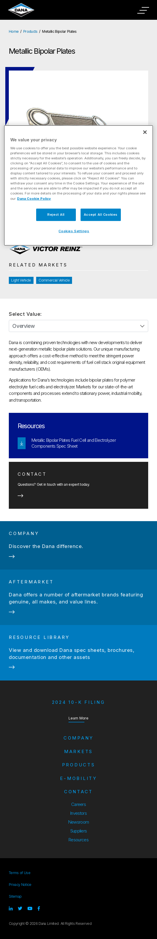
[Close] (144, 132)
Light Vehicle (21, 280)
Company (78, 738)
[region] (78, 185)
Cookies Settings (74, 231)
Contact (78, 791)
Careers (78, 804)
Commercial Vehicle (54, 280)
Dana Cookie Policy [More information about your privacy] (34, 198)
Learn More (78, 718)
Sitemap (15, 896)
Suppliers (78, 831)
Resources (78, 840)
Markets (78, 751)
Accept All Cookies (101, 214)
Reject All (56, 214)
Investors (78, 813)
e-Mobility (78, 778)
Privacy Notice (20, 884)
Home (14, 31)
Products (30, 31)
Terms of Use (19, 873)
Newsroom (78, 822)
